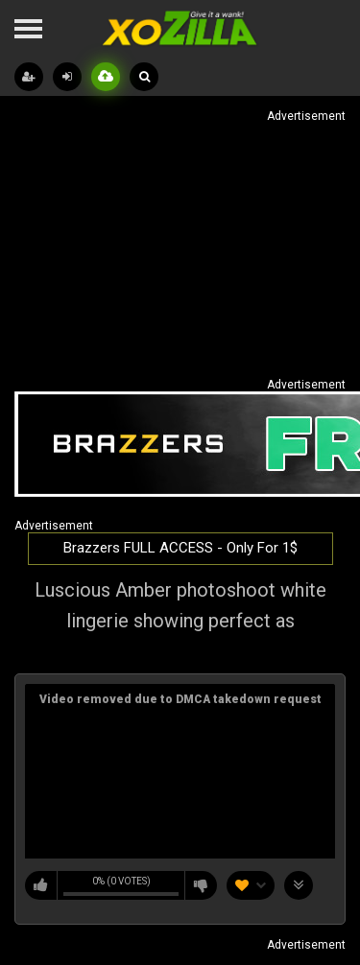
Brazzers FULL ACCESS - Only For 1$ (180, 547)
